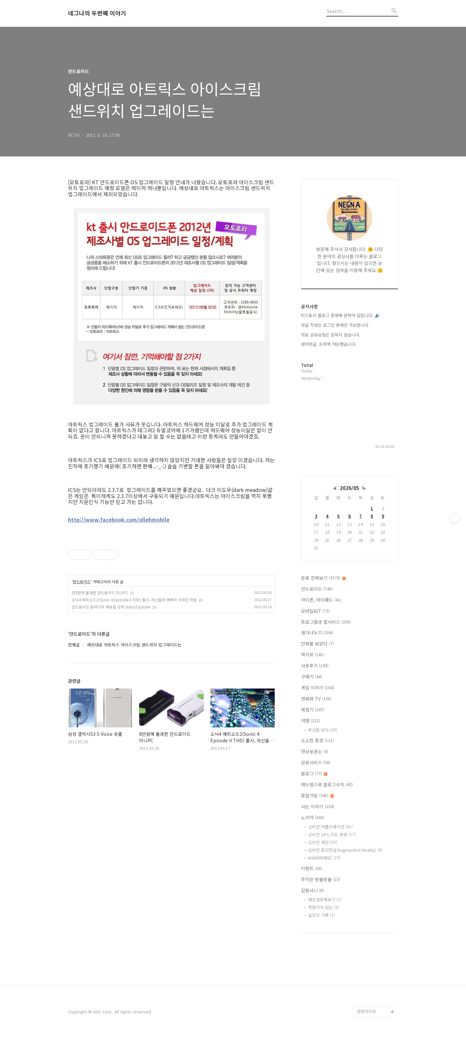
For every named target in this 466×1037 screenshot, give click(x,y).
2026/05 (349, 487)
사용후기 (314, 665)
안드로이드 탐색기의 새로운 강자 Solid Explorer (111, 607)
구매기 (311, 676)
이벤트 (311, 868)
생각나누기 (317, 632)
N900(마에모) (324, 858)
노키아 (312, 817)
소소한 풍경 (317, 740)
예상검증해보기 (324, 899)
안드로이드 (82, 581)
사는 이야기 (317, 806)
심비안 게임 (322, 842)
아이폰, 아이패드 (321, 600)
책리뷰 (312, 654)
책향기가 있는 (323, 907)
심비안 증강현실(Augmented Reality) (345, 850)
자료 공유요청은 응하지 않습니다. (331, 335)
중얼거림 (317, 795)
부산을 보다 (322, 730)
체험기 (312, 709)
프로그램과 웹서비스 (326, 622)
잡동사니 (312, 890)
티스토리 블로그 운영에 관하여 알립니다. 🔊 (340, 315)
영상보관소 (314, 751)
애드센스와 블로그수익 (327, 784)
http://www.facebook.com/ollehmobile (119, 519)
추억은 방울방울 (320, 879)
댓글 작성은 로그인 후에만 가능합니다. (335, 325)
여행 (310, 720)
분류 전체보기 (323, 578)
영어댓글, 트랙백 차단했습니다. (329, 344)
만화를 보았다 (317, 643)
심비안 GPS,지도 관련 (332, 834)
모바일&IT (315, 611)
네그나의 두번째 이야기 (97, 13)
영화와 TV (316, 698)
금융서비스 (315, 762)
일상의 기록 (321, 915)
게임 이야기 (317, 687)
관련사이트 (366, 1011)
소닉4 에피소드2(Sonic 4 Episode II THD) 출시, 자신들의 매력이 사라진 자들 (134, 599)
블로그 (314, 773)
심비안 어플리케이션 (330, 827)
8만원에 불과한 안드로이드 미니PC (100, 592)
